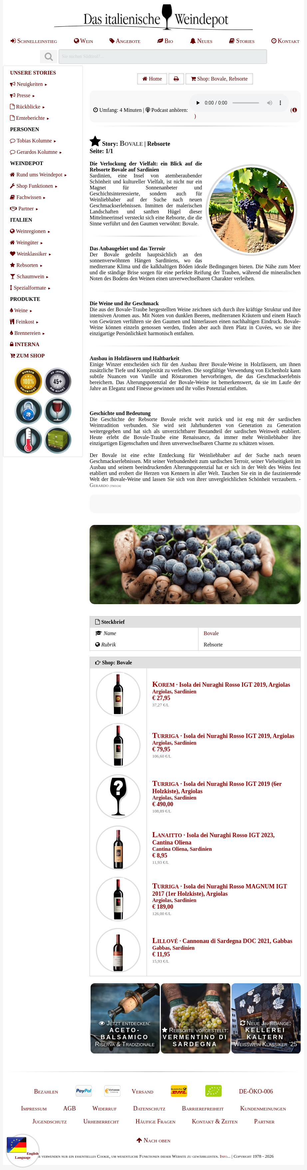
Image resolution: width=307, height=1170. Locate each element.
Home (152, 79)
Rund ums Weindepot (36, 174)
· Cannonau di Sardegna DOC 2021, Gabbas (222, 941)
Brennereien (25, 333)
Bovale (211, 633)
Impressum (34, 1108)
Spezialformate (28, 288)
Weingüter (24, 242)
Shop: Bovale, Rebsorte (219, 79)
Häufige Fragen (155, 1121)
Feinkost (22, 322)
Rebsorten (24, 265)
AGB (69, 1108)
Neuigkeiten (26, 84)
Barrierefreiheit (202, 1108)
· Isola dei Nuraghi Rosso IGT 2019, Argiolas (221, 684)
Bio (165, 41)
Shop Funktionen (31, 186)
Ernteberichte (27, 118)
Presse (20, 95)
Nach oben (153, 1140)
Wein (83, 41)
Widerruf (105, 1108)
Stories (242, 41)
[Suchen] (48, 57)
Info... (225, 1156)
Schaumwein (27, 276)
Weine (19, 310)
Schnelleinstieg (34, 41)
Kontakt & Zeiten (215, 1121)
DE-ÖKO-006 (256, 1091)
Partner (22, 208)
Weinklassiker (28, 254)
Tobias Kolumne (31, 140)
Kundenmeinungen (263, 1108)
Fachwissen (25, 197)
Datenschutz (149, 1108)
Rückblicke (25, 107)
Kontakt (285, 41)
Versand (142, 1091)
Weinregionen (28, 231)
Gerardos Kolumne (33, 152)
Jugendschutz (49, 1121)
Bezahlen (46, 1091)
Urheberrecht (101, 1121)
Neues (201, 41)
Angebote (125, 41)
